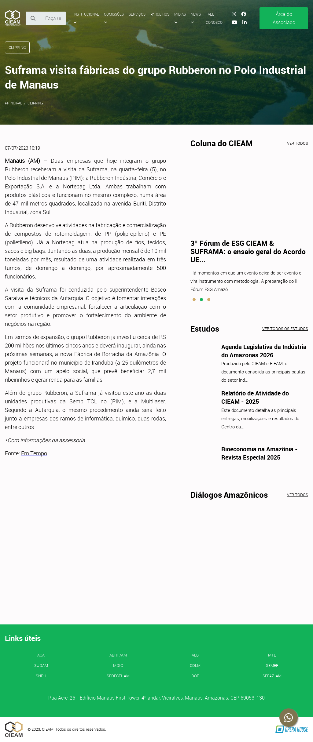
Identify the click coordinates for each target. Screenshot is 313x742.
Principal (13, 102)
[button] (194, 299)
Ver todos (297, 143)
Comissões (114, 18)
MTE (272, 655)
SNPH (41, 675)
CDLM (195, 665)
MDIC (118, 665)
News (196, 18)
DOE (195, 675)
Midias (180, 18)
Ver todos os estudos (285, 328)
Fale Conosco (214, 18)
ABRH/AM (118, 655)
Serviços (137, 14)
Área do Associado (284, 18)
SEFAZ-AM (272, 675)
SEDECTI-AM (118, 675)
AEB (195, 655)
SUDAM (41, 665)
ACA (41, 655)
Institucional (86, 18)
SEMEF (272, 665)
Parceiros (159, 14)
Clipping (35, 102)
